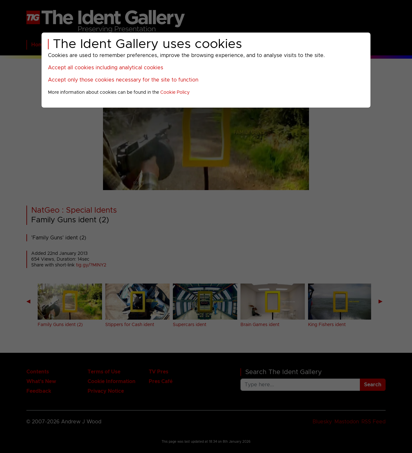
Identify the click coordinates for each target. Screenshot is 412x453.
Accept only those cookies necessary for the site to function (123, 79)
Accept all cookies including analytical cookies (105, 67)
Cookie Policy (175, 92)
